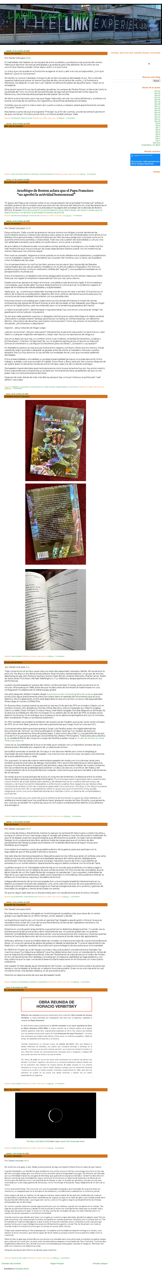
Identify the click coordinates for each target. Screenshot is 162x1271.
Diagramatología (61, 387)
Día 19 (157, 102)
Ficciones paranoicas (46, 174)
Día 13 (157, 115)
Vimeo (81, 1141)
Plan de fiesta (11, 824)
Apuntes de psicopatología (20, 215)
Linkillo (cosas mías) (51, 15)
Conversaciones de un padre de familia (42, 387)
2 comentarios (17, 388)
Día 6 (158, 130)
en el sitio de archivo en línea (89, 738)
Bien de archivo (12, 1089)
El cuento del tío (73, 387)
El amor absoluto (13, 1156)
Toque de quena (12, 53)
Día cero (156, 143)
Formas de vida (34, 215)
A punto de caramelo (15, 904)
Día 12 (157, 117)
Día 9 (158, 123)
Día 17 (157, 106)
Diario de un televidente (31, 174)
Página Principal (56, 1264)
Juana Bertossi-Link (30, 896)
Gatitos (24, 1258)
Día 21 (157, 97)
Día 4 (158, 134)
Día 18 (157, 104)
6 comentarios (85, 982)
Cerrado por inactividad (16, 182)
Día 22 (157, 95)
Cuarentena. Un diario (151, 145)
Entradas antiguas (100, 1264)
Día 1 (158, 140)
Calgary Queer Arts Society (65, 1141)
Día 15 (157, 110)
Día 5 (158, 132)
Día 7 (158, 128)
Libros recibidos (17, 656)
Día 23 (157, 93)
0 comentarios (70, 118)
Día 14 (157, 112)
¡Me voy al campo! (13, 126)
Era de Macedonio (17, 896)
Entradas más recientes (11, 1264)
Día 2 (158, 138)
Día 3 (158, 136)
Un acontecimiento (14, 990)
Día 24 (157, 91)
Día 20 (157, 100)
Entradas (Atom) (22, 1269)
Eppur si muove (12, 223)
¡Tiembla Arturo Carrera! (16, 396)
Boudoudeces (16, 118)
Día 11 (157, 119)
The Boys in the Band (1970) (38, 1141)
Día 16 (157, 108)
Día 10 (157, 121)
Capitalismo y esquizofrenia (20, 387)
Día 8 (158, 125)
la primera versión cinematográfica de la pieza (70, 694)
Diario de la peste (27, 118)
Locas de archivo (13, 662)
